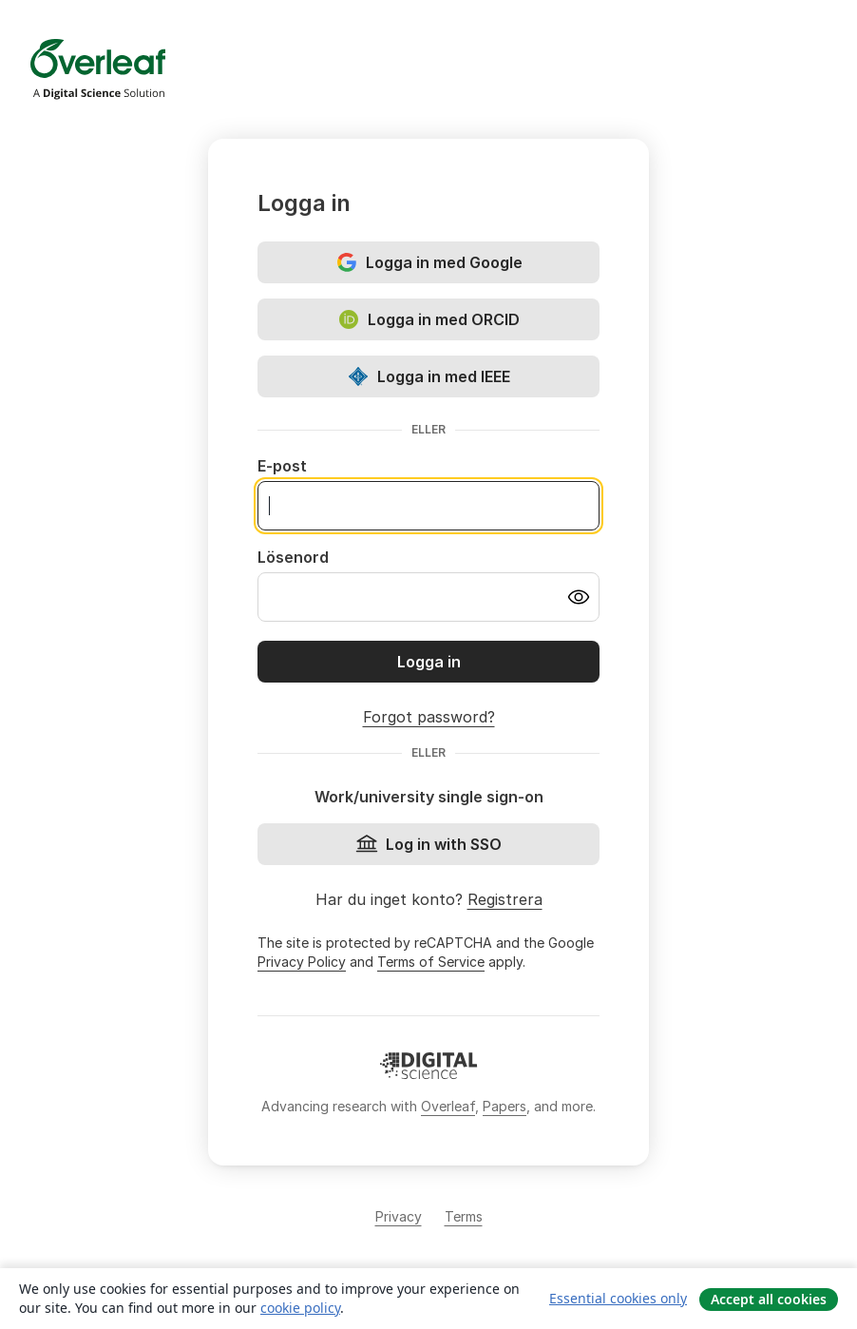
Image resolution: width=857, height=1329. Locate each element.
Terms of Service (431, 961)
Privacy (398, 1216)
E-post (282, 465)
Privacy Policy (301, 961)
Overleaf (448, 1106)
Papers (504, 1106)
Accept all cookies (769, 1299)
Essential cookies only (618, 1298)
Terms (464, 1216)
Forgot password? (429, 716)
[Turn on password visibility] (579, 597)
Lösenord (293, 557)
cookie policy (300, 1308)
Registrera (505, 899)
